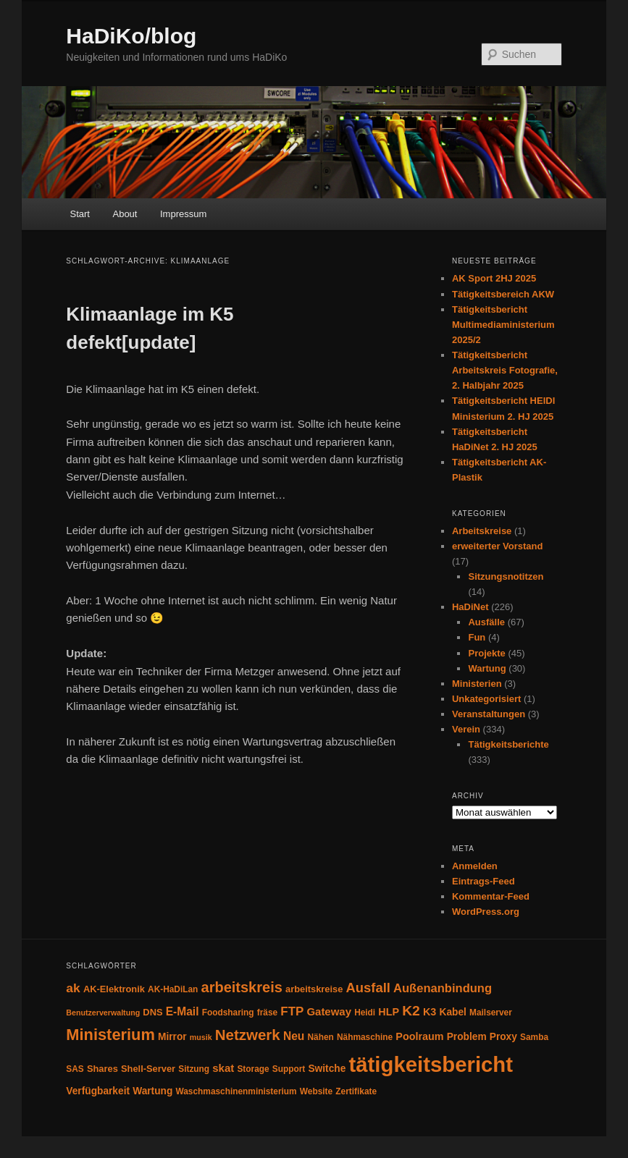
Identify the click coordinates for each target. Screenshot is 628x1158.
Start (80, 213)
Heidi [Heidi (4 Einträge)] (364, 1012)
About (124, 213)
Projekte (486, 653)
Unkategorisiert (486, 698)
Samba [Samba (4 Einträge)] (534, 1037)
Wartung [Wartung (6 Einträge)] (152, 1091)
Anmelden (475, 866)
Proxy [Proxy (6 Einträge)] (503, 1036)
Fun (476, 637)
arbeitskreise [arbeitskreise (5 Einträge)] (314, 989)
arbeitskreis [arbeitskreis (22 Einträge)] (241, 987)
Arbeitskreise (481, 530)
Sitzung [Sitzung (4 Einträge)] (193, 1069)
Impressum (183, 213)
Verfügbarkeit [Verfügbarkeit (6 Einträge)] (98, 1091)
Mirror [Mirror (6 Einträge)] (172, 1036)
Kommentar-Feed (490, 896)
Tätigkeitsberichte (508, 744)
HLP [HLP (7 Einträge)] (388, 1012)
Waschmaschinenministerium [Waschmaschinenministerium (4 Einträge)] (235, 1091)
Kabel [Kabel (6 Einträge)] (453, 1012)
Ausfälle (486, 622)
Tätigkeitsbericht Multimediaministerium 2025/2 (503, 324)
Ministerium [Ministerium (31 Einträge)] (110, 1035)
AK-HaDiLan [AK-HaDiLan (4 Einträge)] (173, 989)
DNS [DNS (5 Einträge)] (152, 1012)
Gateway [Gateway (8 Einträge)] (328, 1011)
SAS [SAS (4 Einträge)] (74, 1069)
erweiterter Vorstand (497, 546)
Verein (466, 729)
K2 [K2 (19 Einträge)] (411, 1010)
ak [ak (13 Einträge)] (73, 988)
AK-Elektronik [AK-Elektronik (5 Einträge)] (114, 989)
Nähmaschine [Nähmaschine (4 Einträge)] (365, 1037)
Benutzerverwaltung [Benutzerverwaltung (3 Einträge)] (103, 1012)
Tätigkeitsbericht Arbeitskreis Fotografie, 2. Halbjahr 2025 (505, 370)
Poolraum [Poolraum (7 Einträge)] (419, 1036)
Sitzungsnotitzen (505, 576)
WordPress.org (485, 911)
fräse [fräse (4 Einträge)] (267, 1012)
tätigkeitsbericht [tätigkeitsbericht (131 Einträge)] (430, 1064)
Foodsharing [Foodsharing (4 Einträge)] (228, 1012)
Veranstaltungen (488, 714)
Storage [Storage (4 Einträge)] (253, 1069)
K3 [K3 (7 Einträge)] (429, 1012)
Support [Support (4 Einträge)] (289, 1069)
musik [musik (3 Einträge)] (201, 1037)
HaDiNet (470, 606)
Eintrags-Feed (483, 881)
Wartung (487, 668)
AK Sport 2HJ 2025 (494, 278)
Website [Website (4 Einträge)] (316, 1091)
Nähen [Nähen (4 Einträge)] (321, 1037)
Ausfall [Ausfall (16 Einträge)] (368, 987)
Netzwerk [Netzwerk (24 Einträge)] (247, 1034)
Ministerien (477, 683)
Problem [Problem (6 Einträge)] (467, 1036)
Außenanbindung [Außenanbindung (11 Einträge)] (442, 988)
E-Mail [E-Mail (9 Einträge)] (182, 1011)
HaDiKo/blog (131, 36)
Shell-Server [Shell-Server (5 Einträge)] (148, 1068)
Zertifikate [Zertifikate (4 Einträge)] (356, 1091)
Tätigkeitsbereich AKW (503, 294)
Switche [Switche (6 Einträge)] (327, 1068)
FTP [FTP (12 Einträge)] (291, 1011)
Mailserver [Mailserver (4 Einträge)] (490, 1012)
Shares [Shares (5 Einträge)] (102, 1068)
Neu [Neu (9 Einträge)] (293, 1036)
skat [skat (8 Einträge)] (223, 1068)
